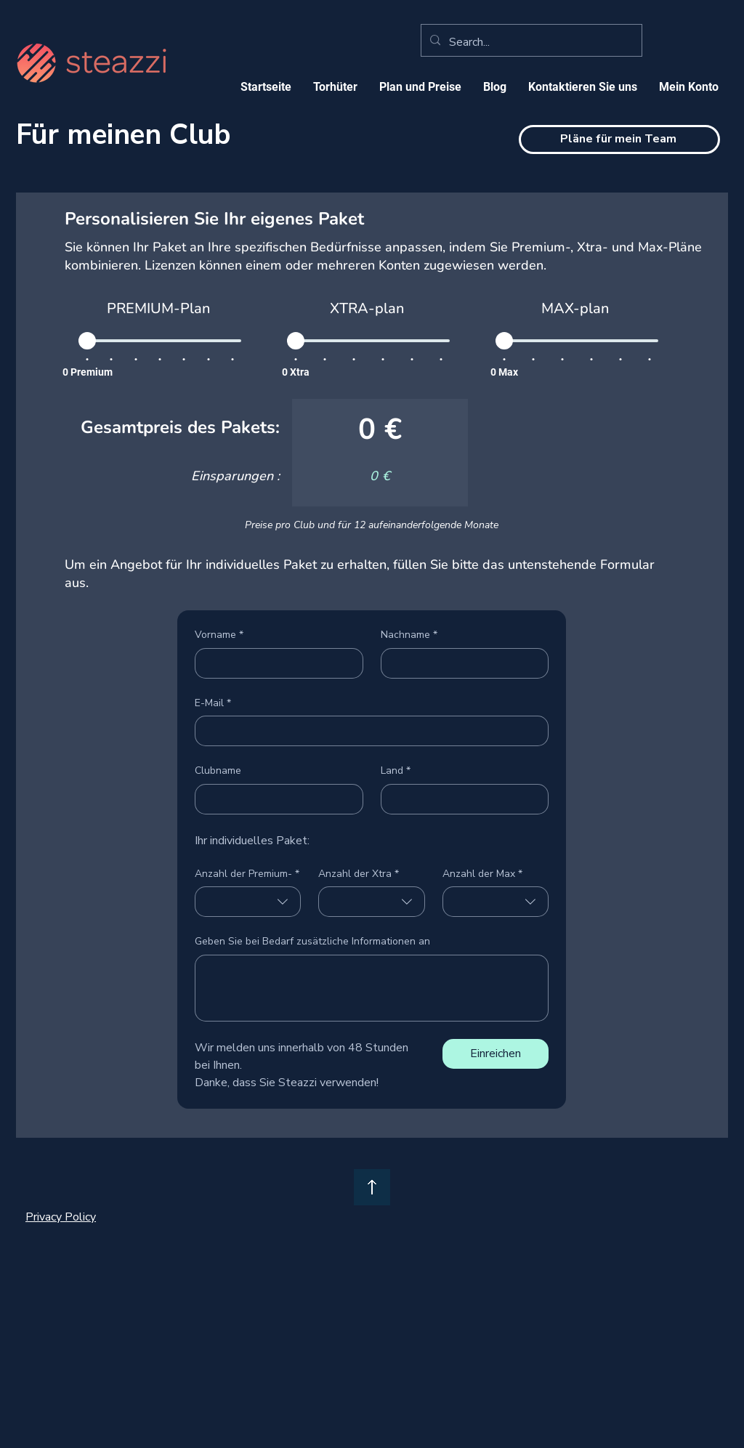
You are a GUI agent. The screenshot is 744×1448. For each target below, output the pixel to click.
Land (396, 771)
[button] (420, 86)
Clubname (218, 770)
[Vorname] (274, 663)
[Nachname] (460, 663)
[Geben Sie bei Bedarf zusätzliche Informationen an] (371, 988)
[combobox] (248, 901)
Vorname (219, 635)
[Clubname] (274, 799)
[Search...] (530, 42)
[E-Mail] (367, 730)
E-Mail (213, 703)
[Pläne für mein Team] (619, 139)
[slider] (87, 340)
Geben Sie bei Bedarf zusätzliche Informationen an (312, 941)
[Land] (460, 799)
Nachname (409, 635)
